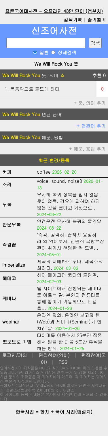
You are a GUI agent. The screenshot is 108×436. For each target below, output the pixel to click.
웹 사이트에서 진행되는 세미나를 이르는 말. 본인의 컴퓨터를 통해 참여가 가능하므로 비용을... (69, 298)
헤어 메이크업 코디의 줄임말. (67, 275)
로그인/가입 (14, 355)
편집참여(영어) (54, 355)
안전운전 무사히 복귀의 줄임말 (69, 221)
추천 (99, 75)
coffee (44, 171)
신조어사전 (54, 30)
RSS (62, 362)
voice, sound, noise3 (59, 181)
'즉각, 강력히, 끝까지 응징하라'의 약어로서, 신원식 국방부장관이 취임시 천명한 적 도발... (70, 241)
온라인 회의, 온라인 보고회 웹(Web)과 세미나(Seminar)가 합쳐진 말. (69, 322)
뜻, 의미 (33, 75)
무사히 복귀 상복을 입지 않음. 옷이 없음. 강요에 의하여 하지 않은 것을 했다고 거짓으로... (68, 201)
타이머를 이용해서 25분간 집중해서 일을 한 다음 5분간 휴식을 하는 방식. (70, 342)
